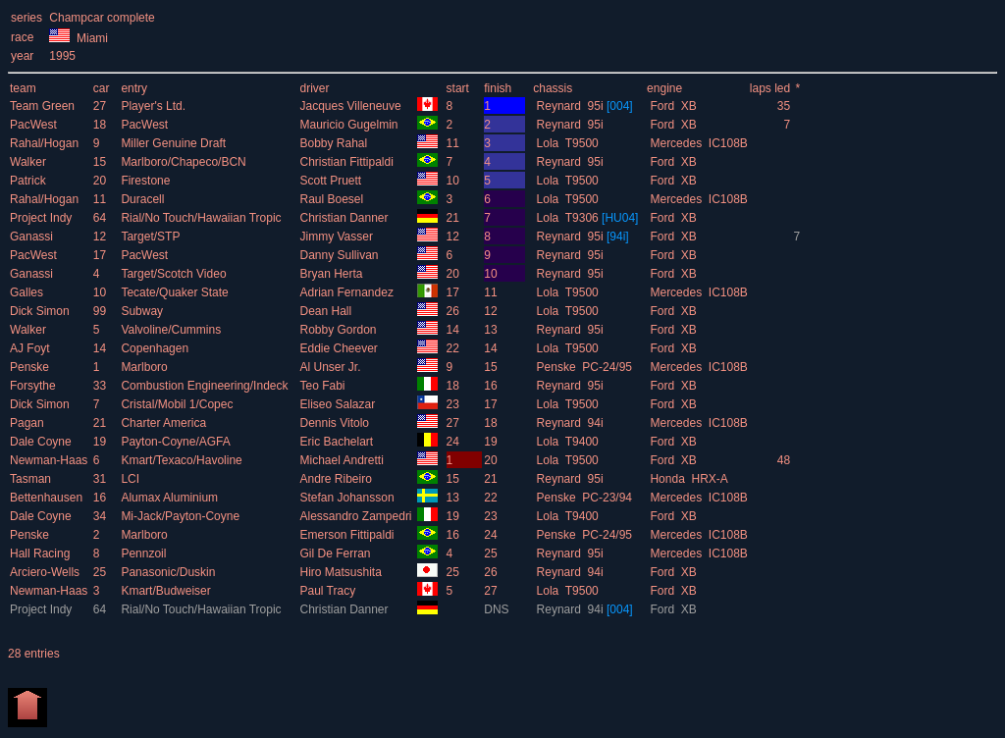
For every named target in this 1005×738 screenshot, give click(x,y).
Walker (29, 162)
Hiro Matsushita (342, 572)
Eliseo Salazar (338, 404)
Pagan (28, 423)
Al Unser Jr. (331, 367)
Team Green (44, 106)
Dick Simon (41, 311)
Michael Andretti (343, 460)
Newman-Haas (50, 460)
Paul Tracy (328, 591)
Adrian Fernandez (348, 292)
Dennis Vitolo (335, 423)
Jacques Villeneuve (351, 106)
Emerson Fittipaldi (348, 535)
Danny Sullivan (340, 255)
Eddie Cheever (340, 348)
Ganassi (33, 236)
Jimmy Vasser (337, 236)
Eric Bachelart (337, 441)
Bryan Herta (332, 274)
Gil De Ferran (336, 553)
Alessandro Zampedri (356, 516)
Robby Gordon (339, 330)
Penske (31, 367)
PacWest (35, 125)
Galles (28, 292)
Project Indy (43, 218)
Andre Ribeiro (337, 479)
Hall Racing (42, 553)
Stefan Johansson (348, 497)
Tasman (32, 479)
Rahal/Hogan (45, 143)
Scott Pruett (331, 180)
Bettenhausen (47, 497)
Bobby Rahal (334, 143)
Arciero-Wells (46, 572)
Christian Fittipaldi (348, 162)
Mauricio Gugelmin (349, 125)
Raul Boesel (332, 199)
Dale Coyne (42, 441)
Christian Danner (345, 218)
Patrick (29, 180)
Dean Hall (326, 311)
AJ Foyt (31, 348)
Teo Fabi (323, 386)
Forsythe (34, 386)
